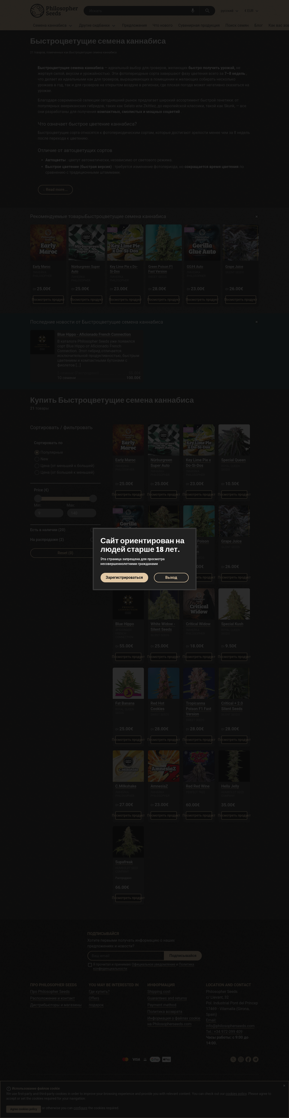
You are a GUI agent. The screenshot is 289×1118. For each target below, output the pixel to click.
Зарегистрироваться (124, 577)
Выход (171, 577)
